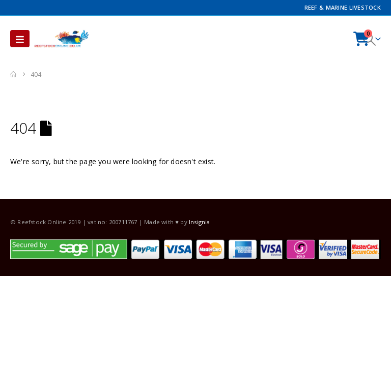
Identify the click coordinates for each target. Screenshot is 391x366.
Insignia (199, 222)
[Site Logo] (62, 38)
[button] (20, 38)
